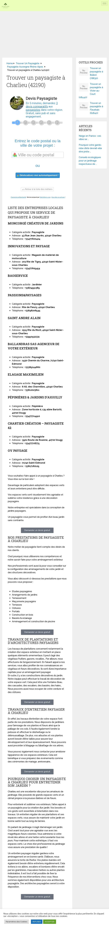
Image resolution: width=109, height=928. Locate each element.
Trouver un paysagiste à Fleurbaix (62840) (96, 108)
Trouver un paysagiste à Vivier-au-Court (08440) (91, 91)
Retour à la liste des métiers (37, 189)
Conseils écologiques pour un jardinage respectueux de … (90, 160)
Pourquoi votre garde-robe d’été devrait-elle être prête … (90, 148)
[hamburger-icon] (104, 3)
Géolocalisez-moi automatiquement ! (37, 175)
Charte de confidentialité (18, 197)
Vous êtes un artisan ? (58, 197)
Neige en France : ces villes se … (90, 138)
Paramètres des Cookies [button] (16, 922)
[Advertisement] (54, 31)
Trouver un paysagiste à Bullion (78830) (96, 73)
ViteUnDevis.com (45, 197)
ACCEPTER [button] (49, 922)
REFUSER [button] (37, 922)
